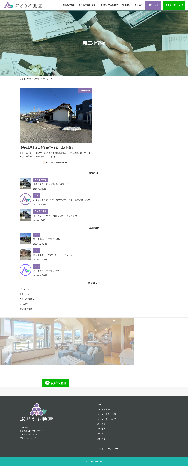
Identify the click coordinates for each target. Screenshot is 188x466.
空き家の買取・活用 (106, 414)
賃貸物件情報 (26, 309)
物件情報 (101, 424)
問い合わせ (102, 434)
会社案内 (101, 429)
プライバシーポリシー (107, 449)
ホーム (100, 405)
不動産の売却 (103, 409)
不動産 (23, 294)
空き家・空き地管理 (106, 419)
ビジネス (24, 289)
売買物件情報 (26, 299)
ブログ (100, 444)
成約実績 (101, 439)
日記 (22, 304)
